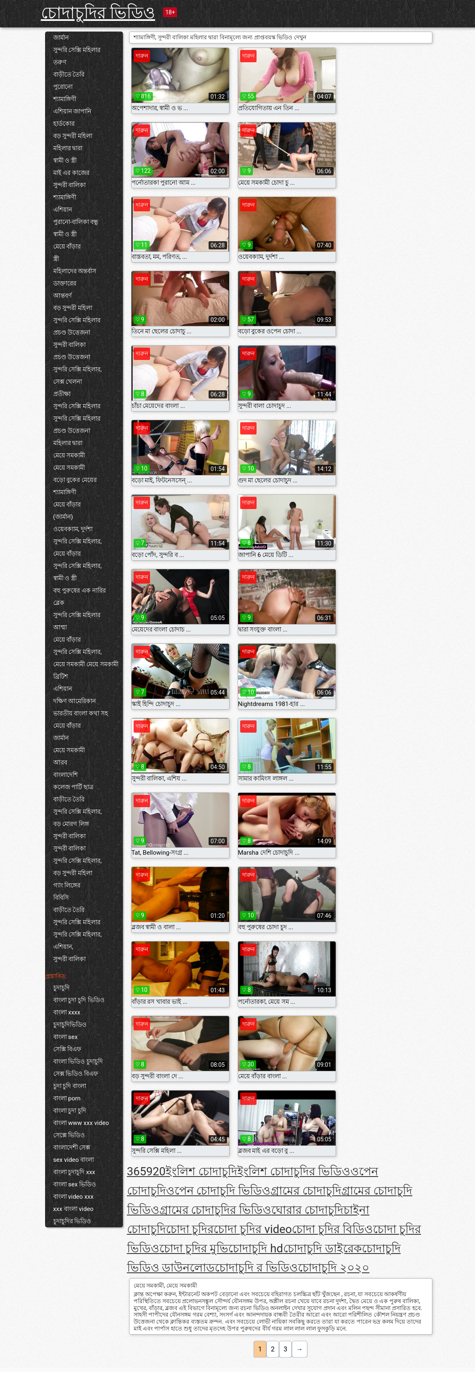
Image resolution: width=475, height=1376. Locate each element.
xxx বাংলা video (73, 1209)
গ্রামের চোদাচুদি (305, 1190)
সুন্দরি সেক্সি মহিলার (76, 50)
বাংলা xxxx (67, 1012)
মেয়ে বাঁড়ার (67, 246)
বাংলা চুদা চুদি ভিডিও (79, 1000)
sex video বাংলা (73, 1159)
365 (136, 1171)
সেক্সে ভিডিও (69, 1135)
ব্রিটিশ (60, 676)
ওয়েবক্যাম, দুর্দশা (73, 529)
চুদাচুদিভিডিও (69, 1024)
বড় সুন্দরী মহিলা (72, 136)
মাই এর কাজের (71, 173)
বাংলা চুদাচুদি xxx (74, 1172)
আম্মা (60, 627)
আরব (60, 762)
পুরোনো (63, 87)
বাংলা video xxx (73, 1196)
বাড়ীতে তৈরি (69, 74)
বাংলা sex (65, 1037)
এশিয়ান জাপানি (72, 111)
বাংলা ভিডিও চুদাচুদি (78, 1061)
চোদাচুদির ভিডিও (98, 13)
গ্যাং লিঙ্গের (67, 885)
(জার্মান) (63, 517)
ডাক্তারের (64, 283)
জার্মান (61, 37)
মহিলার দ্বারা (68, 148)
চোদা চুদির (190, 1229)
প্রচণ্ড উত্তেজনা (72, 332)
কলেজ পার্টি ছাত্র (73, 787)
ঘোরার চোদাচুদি (307, 1210)
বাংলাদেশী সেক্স (72, 1147)
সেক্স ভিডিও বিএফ (75, 1073)
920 (156, 1171)
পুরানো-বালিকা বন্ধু (76, 222)
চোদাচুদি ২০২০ (333, 1267)
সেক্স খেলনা (67, 381)
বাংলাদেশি (65, 775)
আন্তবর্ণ (62, 295)
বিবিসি (61, 897)
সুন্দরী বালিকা (69, 185)
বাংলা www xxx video (81, 1123)
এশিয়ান (62, 209)
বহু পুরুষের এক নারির (79, 590)
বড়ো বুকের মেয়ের (75, 480)
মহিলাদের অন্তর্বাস (75, 271)
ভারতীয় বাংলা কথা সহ (80, 713)
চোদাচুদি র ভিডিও (256, 1267)
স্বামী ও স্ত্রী (65, 160)
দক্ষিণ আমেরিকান (74, 701)
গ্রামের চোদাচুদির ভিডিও (215, 1210)
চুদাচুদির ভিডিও (72, 1221)
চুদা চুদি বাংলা (69, 1086)
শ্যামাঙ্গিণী (64, 99)
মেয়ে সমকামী (69, 455)
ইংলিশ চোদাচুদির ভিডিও (293, 1171)
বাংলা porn (67, 1098)
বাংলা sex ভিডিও (74, 1184)
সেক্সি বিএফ (67, 1049)
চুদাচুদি (61, 987)
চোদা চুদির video (253, 1229)
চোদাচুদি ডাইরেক (322, 1248)
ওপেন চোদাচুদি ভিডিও (218, 1190)
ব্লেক (58, 603)
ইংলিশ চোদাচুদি (201, 1171)
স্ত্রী (56, 259)
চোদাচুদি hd (255, 1248)
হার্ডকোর (64, 123)
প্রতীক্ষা (61, 394)
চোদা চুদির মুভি (194, 1248)
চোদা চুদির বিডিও (332, 1229)
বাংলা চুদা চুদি (69, 1110)
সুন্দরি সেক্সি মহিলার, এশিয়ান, (77, 941)
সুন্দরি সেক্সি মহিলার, (77, 369)
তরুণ (59, 62)
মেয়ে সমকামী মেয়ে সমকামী (85, 664)
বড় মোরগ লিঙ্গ (71, 824)
